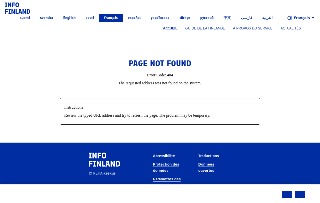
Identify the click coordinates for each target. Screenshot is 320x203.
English (69, 17)
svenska (46, 17)
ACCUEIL (170, 28)
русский (207, 17)
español (134, 17)
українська (160, 17)
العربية (267, 17)
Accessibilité (164, 156)
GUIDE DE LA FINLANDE (205, 28)
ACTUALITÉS (290, 28)
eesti (90, 17)
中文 (227, 17)
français (111, 17)
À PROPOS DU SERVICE (252, 28)
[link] (17, 7)
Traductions (208, 156)
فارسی (246, 17)
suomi (25, 17)
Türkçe (185, 17)
